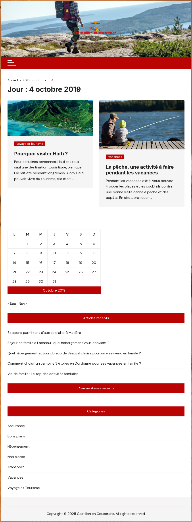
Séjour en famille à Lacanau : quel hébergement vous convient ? (58, 342)
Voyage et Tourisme (29, 144)
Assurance (16, 425)
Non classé (16, 456)
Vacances (115, 157)
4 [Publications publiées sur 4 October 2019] (67, 244)
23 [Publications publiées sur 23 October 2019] (41, 272)
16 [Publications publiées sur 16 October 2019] (40, 262)
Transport (16, 467)
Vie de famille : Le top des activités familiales (43, 373)
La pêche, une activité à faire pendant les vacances (140, 170)
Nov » (23, 303)
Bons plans (16, 436)
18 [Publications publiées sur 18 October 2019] (67, 262)
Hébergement (19, 446)
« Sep (12, 303)
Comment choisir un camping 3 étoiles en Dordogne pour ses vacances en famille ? (74, 363)
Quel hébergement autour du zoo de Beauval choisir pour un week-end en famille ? (74, 353)
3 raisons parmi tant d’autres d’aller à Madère (44, 332)
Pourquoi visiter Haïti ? (41, 154)
